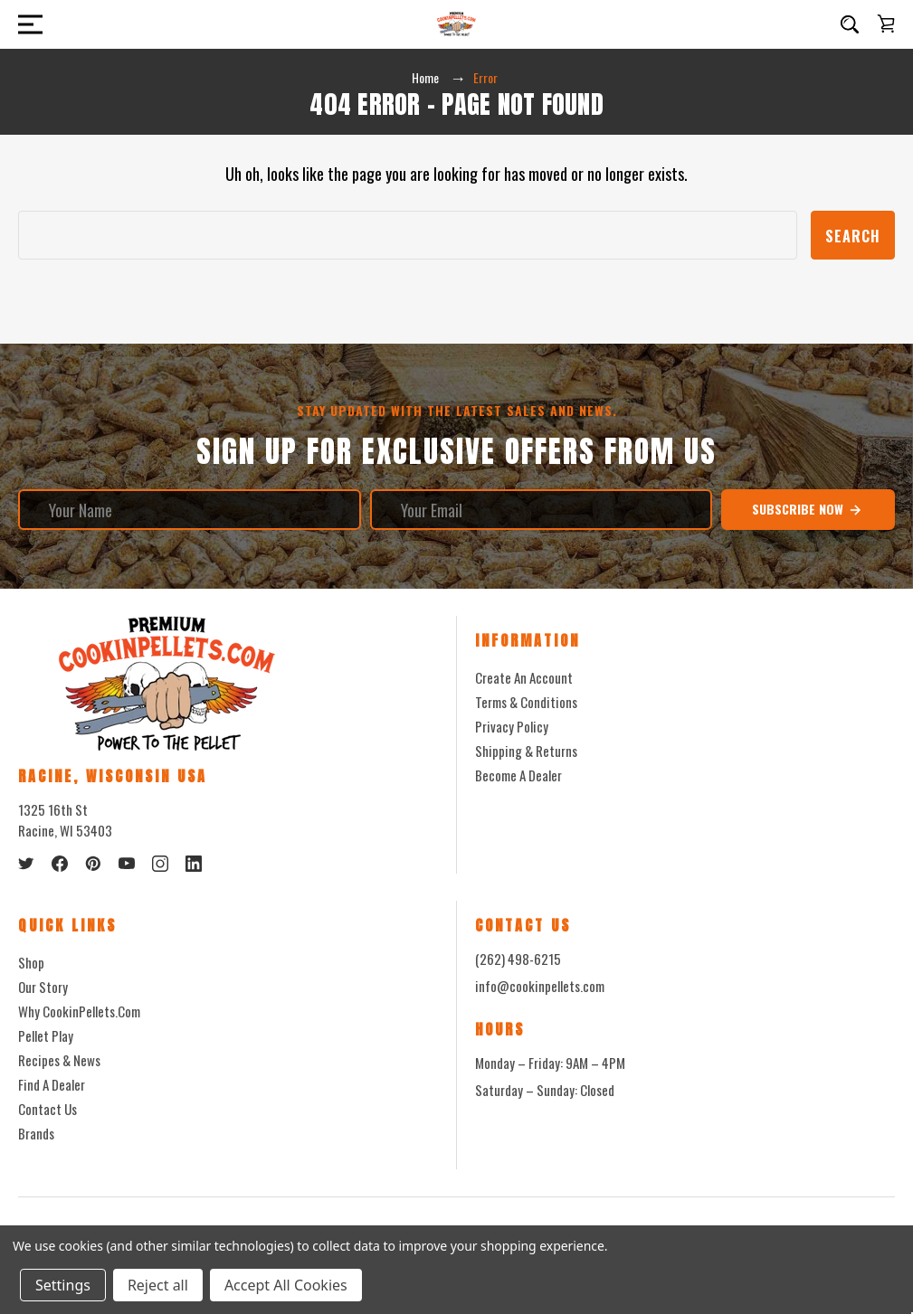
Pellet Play (45, 1035)
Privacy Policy (511, 726)
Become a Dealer (518, 775)
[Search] (850, 24)
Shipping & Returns (526, 751)
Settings (62, 1285)
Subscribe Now (807, 509)
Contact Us (47, 1109)
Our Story (43, 987)
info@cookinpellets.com (539, 986)
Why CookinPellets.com (79, 1011)
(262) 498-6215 (518, 959)
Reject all (158, 1285)
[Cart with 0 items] (886, 23)
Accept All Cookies (285, 1285)
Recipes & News (59, 1060)
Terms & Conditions (526, 702)
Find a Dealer (51, 1084)
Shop (31, 962)
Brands (36, 1133)
